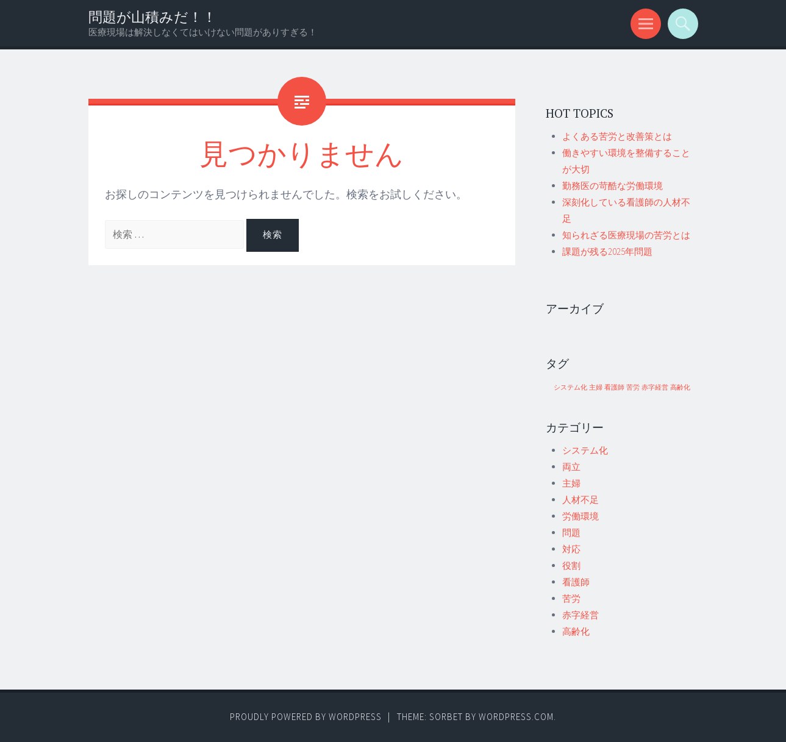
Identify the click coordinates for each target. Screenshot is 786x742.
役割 (571, 565)
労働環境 (580, 516)
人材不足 (580, 499)
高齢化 (576, 631)
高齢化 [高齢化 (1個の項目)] (680, 387)
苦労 (571, 598)
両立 (571, 467)
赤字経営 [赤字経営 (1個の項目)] (654, 387)
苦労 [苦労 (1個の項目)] (633, 387)
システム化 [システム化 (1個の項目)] (570, 387)
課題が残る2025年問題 (607, 251)
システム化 (585, 450)
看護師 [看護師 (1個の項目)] (614, 387)
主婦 (571, 483)
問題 (571, 532)
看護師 (576, 582)
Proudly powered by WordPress (306, 716)
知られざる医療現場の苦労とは (626, 235)
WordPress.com (516, 716)
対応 (571, 549)
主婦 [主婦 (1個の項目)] (595, 387)
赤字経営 (580, 615)
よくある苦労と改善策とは (617, 136)
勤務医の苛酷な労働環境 (612, 185)
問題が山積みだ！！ (152, 16)
